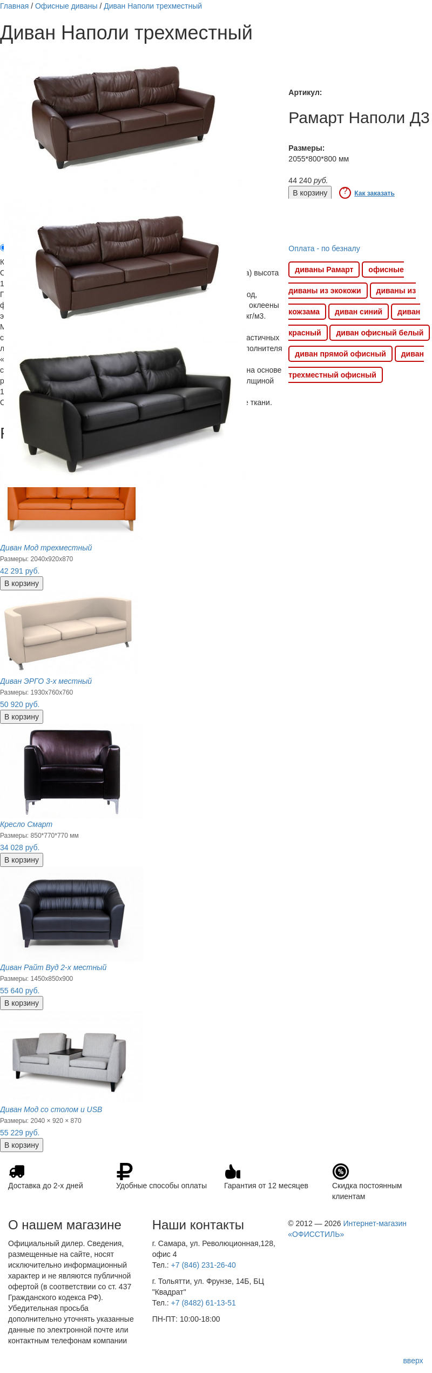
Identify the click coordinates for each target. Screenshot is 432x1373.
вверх (413, 1360)
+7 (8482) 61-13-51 (203, 1302)
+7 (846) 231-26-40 (203, 1265)
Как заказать (374, 193)
